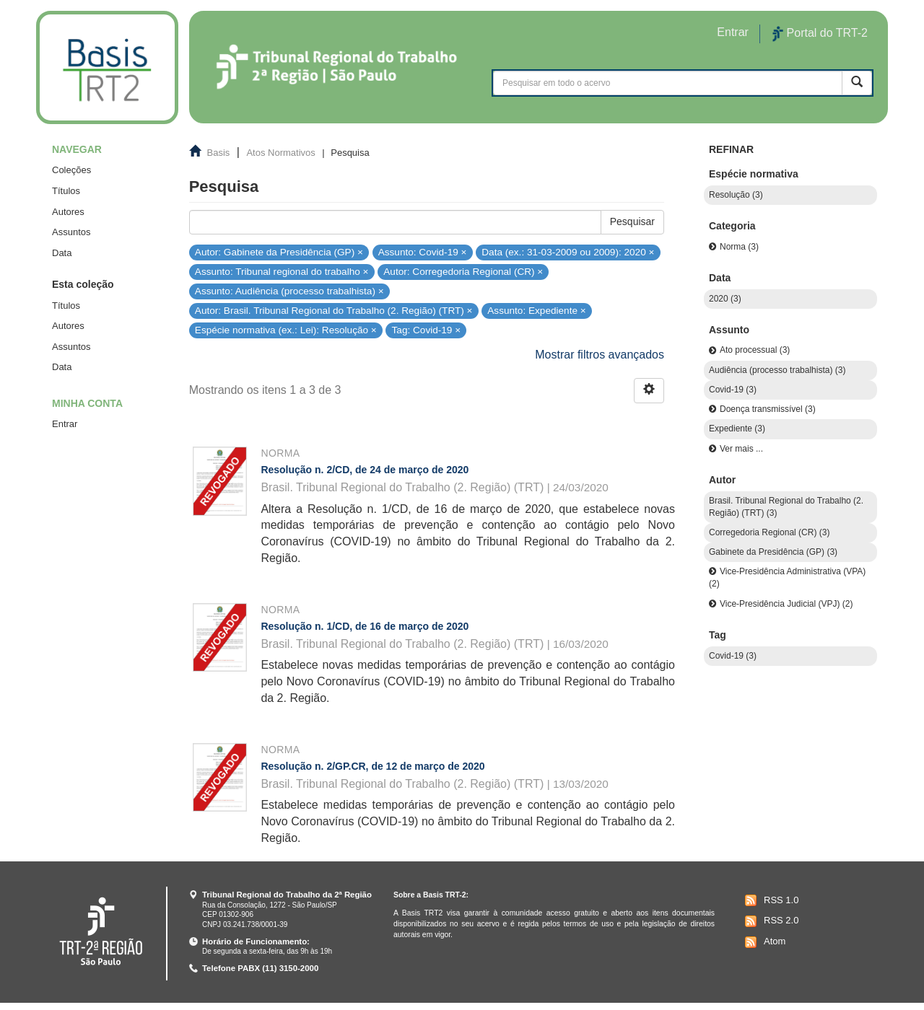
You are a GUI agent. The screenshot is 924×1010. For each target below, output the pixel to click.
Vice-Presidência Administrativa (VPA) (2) (787, 577)
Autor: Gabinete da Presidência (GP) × (279, 251)
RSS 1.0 (769, 900)
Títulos (66, 190)
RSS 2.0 (769, 921)
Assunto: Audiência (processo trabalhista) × (289, 291)
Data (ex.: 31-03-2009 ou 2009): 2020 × (567, 251)
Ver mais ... (741, 449)
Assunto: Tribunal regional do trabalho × (282, 271)
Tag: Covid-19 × (426, 330)
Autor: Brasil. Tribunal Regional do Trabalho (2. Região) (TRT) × (334, 310)
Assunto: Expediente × (536, 310)
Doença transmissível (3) (768, 409)
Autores (68, 211)
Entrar (64, 423)
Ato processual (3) (755, 350)
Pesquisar (632, 221)
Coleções (71, 169)
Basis (218, 152)
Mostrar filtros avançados (599, 354)
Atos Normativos (280, 152)
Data (61, 252)
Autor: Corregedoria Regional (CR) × (463, 271)
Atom (763, 942)
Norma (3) (739, 247)
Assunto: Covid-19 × (422, 251)
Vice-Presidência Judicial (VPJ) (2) (786, 604)
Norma (280, 453)
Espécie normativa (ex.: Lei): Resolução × (286, 330)
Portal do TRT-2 (820, 34)
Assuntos (71, 232)
